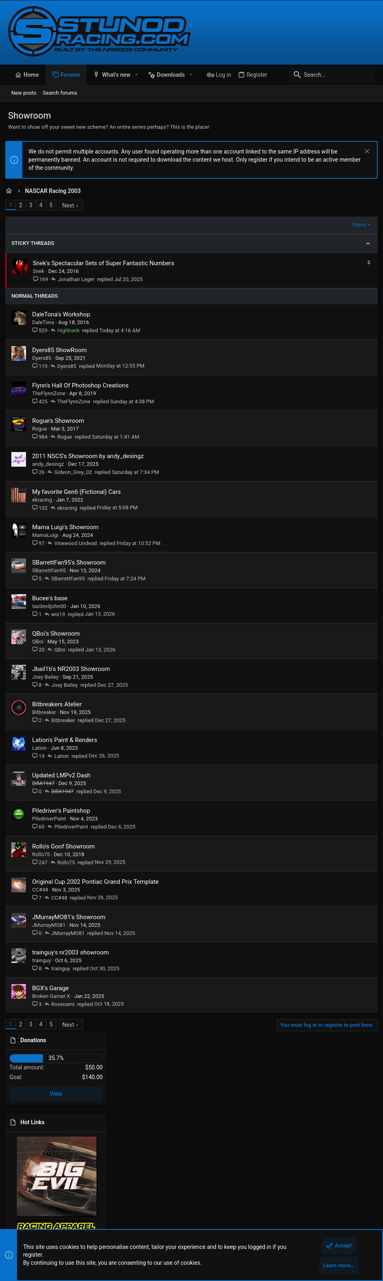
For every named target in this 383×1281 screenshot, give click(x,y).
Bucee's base (52, 598)
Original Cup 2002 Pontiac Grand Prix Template (98, 881)
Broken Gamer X (54, 996)
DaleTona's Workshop (64, 314)
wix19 (61, 614)
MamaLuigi (48, 535)
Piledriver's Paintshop (64, 810)
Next (71, 205)
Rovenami (65, 1004)
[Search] (324, 74)
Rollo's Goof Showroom (66, 846)
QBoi (40, 641)
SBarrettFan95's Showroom (71, 562)
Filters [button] (246, 225)
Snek (41, 271)
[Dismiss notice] (363, 152)
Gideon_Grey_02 (76, 472)
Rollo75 (44, 854)
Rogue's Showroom (61, 420)
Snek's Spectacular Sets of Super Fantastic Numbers (106, 263)
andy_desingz (51, 464)
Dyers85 (44, 358)
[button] (136, 74)
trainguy (44, 960)
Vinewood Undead (78, 543)
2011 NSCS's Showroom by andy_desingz (90, 456)
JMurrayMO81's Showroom (71, 917)
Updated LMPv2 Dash (64, 775)
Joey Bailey (48, 677)
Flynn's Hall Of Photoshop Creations (83, 385)
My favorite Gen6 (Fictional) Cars (79, 492)
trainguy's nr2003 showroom (73, 952)
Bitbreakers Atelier (59, 704)
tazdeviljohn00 (52, 606)
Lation (42, 748)
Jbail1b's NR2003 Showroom (74, 669)
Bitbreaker (47, 712)
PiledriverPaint (52, 819)
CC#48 (43, 890)
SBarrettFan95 (52, 570)
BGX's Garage (53, 988)
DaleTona (46, 322)
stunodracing (226, 1156)
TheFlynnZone (51, 393)
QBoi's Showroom (59, 633)
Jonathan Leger (78, 279)
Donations (301, 209)
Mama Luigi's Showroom (68, 527)
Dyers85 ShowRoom (62, 350)
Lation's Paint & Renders (67, 740)
